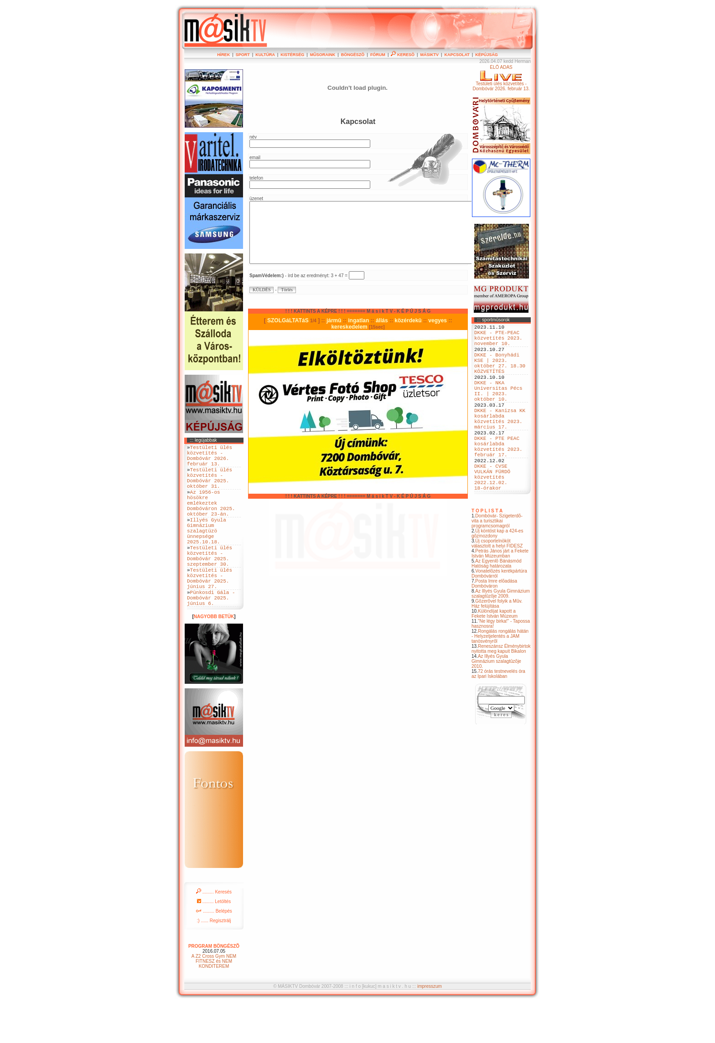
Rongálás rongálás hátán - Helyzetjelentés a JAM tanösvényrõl (499, 677)
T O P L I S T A (487, 551)
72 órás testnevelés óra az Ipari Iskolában (498, 715)
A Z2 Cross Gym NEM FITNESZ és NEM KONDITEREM (214, 1000)
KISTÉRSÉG (292, 54)
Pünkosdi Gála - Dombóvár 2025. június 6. (211, 635)
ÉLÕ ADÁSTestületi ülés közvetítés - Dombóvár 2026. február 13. (500, 78)
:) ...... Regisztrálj (214, 960)
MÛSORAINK (323, 54)
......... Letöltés (214, 941)
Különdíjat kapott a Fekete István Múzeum (494, 655)
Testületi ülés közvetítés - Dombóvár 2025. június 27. (209, 611)
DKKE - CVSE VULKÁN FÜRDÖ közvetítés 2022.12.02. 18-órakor (492, 515)
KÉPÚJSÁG (486, 54)
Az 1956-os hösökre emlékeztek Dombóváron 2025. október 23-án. (211, 518)
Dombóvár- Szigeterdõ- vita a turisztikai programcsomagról (497, 561)
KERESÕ (402, 54)
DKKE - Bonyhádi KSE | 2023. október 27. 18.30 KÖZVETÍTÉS (499, 373)
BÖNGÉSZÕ (353, 54)
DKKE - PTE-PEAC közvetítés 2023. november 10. (498, 341)
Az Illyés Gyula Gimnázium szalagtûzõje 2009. (500, 635)
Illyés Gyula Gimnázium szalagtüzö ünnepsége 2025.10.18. (206, 552)
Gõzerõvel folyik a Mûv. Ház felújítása (497, 645)
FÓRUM (377, 54)
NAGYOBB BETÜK (214, 656)
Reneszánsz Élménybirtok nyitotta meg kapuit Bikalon (501, 690)
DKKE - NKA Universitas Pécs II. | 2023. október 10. (498, 407)
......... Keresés (214, 931)
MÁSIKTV (429, 54)
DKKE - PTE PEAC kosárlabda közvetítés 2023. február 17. (498, 477)
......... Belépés (214, 950)
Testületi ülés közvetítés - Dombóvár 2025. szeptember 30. (209, 583)
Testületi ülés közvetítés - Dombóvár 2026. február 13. (209, 458)
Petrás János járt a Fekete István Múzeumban (499, 594)
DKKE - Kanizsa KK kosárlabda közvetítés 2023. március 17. (499, 442)
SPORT (243, 54)
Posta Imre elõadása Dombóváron (494, 625)
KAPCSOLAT (456, 54)
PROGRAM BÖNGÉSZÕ (213, 985)
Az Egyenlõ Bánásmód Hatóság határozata (496, 604)
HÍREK (223, 54)
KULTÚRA (265, 54)
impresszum (429, 1025)
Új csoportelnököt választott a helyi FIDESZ (497, 584)
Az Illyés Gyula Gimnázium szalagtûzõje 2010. (496, 702)
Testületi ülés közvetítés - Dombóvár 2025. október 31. (209, 486)
